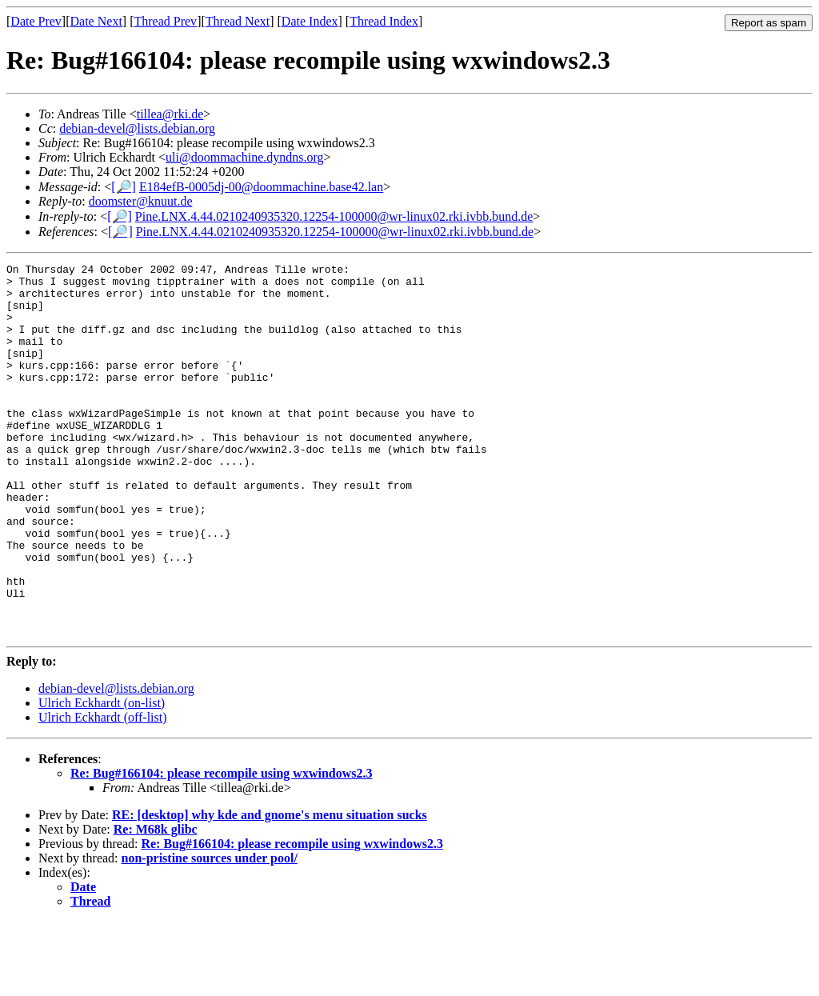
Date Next (96, 21)
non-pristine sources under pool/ (210, 932)
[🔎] (123, 187)
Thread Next (238, 21)
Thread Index (384, 21)
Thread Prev (165, 21)
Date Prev (36, 21)
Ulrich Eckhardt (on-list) (101, 777)
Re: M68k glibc (156, 903)
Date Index (310, 21)
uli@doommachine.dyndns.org (245, 157)
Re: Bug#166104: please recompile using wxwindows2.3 (221, 847)
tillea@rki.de (170, 114)
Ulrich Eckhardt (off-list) (102, 791)
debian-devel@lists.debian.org (137, 128)
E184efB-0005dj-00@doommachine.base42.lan (261, 187)
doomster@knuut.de (141, 201)
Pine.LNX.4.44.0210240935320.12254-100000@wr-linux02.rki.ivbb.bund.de (334, 216)
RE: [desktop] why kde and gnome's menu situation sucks (269, 889)
